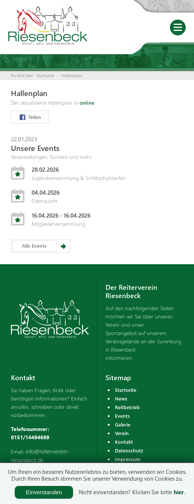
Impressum (128, 459)
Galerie (122, 424)
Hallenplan (71, 75)
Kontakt (124, 442)
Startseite (46, 75)
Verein (122, 433)
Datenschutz (129, 450)
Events (122, 416)
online (86, 102)
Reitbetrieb (127, 407)
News (121, 398)
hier (179, 492)
